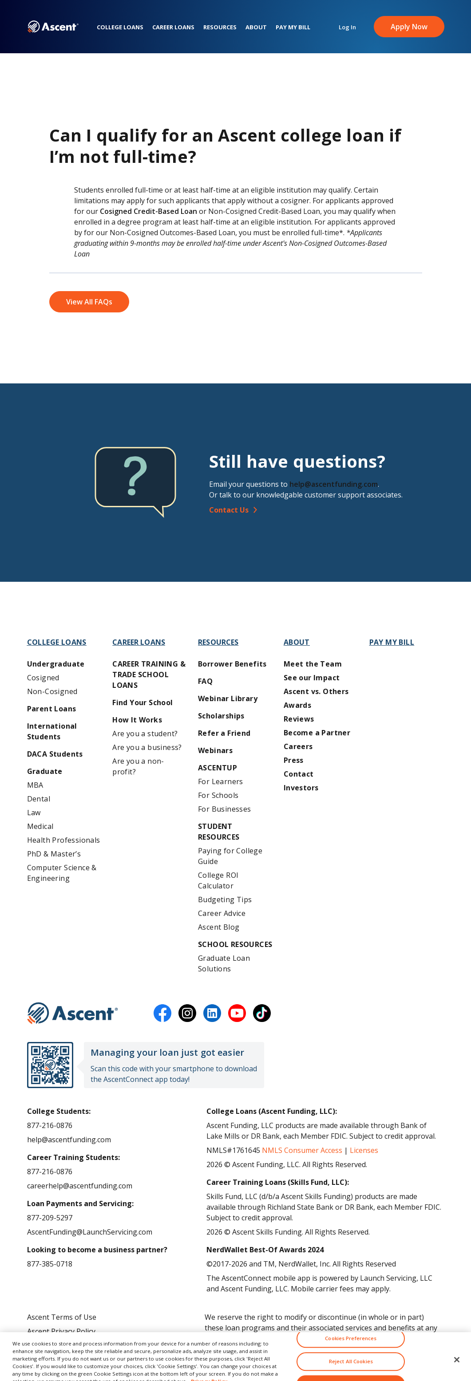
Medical (40, 826)
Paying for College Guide (230, 856)
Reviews (299, 719)
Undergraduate (56, 664)
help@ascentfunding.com (333, 484)
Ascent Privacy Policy (61, 1331)
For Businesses (224, 809)
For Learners (220, 781)
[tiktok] (262, 1013)
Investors (301, 788)
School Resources (235, 944)
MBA (35, 785)
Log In (347, 27)
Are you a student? (145, 733)
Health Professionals (63, 840)
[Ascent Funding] (72, 1013)
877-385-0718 (49, 1264)
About (256, 27)
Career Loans (173, 27)
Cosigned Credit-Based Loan (148, 211)
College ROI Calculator (218, 880)
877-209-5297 (49, 1218)
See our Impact (312, 678)
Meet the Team (313, 664)
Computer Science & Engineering (62, 873)
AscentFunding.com (326, 1338)
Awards (297, 705)
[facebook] (162, 1013)
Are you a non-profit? (138, 766)
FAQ (205, 681)
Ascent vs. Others (316, 691)
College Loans (120, 27)
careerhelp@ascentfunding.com (79, 1186)
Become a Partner (317, 733)
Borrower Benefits (232, 664)
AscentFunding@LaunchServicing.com (89, 1232)
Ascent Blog (218, 927)
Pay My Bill (293, 27)
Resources (220, 27)
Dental (38, 799)
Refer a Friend (224, 733)
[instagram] (187, 1013)
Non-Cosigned (52, 691)
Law (34, 812)
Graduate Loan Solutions (224, 963)
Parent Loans (51, 709)
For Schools (218, 795)
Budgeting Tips (225, 899)
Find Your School (142, 702)
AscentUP (217, 768)
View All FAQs (89, 302)
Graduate (45, 771)
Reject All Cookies (351, 1368)
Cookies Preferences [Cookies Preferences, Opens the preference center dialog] (350, 1345)
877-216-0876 (49, 1125)
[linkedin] (212, 1013)
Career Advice (221, 913)
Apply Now (409, 27)
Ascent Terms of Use (61, 1317)
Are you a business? (147, 747)
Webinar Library (227, 698)
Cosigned (43, 678)
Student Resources (219, 831)
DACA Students (55, 754)
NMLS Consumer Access (302, 1150)
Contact (299, 774)
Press (294, 760)
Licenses (364, 1150)
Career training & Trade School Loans (149, 674)
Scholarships (221, 716)
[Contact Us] (330, 510)
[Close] (457, 1367)
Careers (298, 746)
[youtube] (237, 1013)
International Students (52, 731)
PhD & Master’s (54, 854)
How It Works (137, 720)
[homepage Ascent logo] (53, 27)
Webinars (215, 750)
